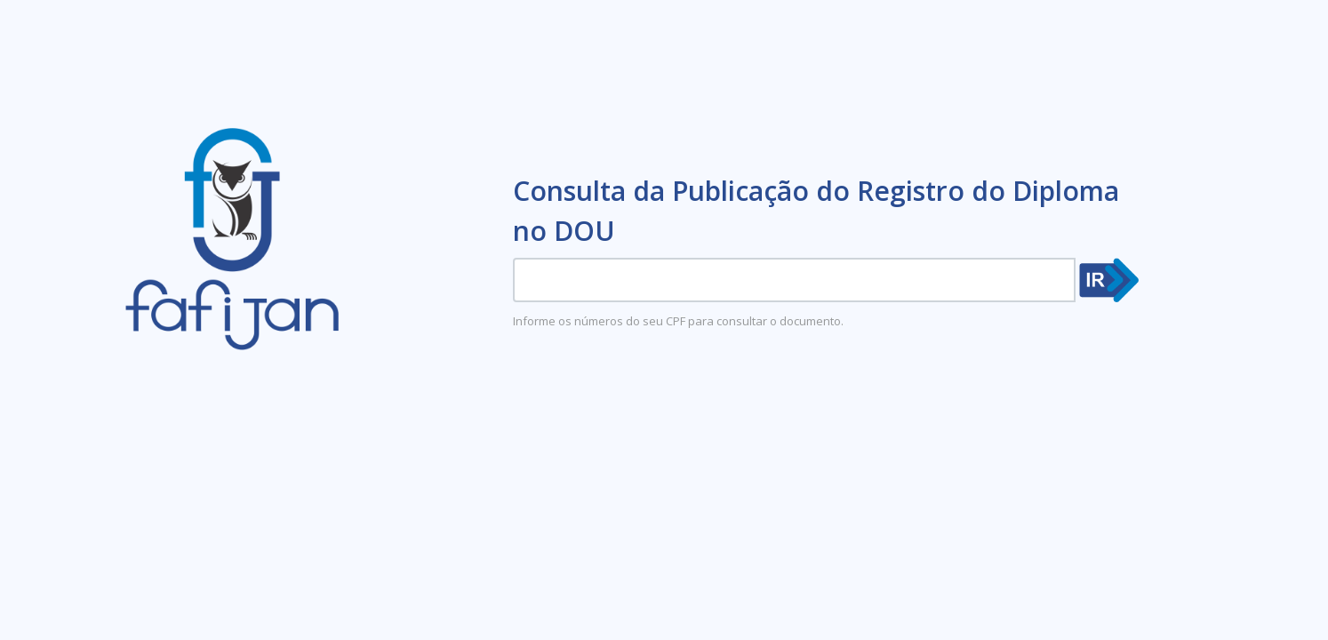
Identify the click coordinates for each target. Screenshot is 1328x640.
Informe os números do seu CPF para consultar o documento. (678, 321)
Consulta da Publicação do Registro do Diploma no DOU (816, 210)
